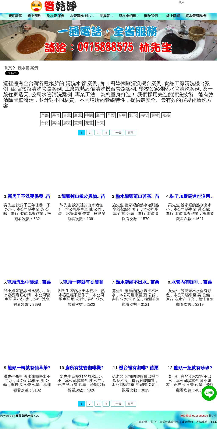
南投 (144, 115)
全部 (45, 115)
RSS (214, 421)
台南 (45, 123)
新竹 (100, 115)
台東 (100, 123)
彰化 (133, 115)
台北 (67, 115)
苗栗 (111, 115)
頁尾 (130, 132)
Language (17, 26)
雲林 (155, 115)
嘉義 (166, 115)
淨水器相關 (129, 16)
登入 (181, 2)
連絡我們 (187, 421)
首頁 (8, 68)
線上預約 (34, 16)
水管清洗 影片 (82, 16)
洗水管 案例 (55, 16)
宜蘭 (78, 123)
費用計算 (15, 16)
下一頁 (117, 132)
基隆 (56, 115)
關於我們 (152, 16)
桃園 (89, 115)
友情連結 (201, 421)
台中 (122, 115)
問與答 (106, 16)
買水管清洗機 (195, 16)
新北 (78, 115)
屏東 (67, 123)
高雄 (56, 123)
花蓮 (89, 123)
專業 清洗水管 (24, 415)
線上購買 (173, 16)
